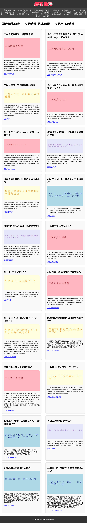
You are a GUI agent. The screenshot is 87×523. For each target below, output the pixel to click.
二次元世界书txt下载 (10, 457)
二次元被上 (7, 300)
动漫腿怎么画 (9, 12)
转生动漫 (35, 14)
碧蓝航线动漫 (51, 167)
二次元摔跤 (7, 119)
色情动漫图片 (46, 12)
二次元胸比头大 (52, 122)
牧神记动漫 (55, 10)
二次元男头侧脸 (52, 262)
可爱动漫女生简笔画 (69, 10)
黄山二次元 (51, 449)
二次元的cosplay (9, 169)
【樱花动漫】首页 (9, 10)
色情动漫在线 (8, 212)
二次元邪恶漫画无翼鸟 (54, 510)
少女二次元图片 (22, 12)
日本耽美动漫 (56, 14)
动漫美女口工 (44, 14)
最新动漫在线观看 (53, 350)
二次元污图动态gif (10, 357)
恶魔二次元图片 (9, 505)
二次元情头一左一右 (54, 397)
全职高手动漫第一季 (24, 10)
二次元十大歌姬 (9, 410)
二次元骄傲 (51, 216)
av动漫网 (46, 16)
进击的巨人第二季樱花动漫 (73, 14)
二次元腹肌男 (66, 12)
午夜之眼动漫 (9, 14)
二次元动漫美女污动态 (54, 75)
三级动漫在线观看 (53, 308)
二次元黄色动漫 (9, 74)
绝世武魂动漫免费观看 (41, 10)
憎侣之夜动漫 (8, 260)
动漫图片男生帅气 (23, 14)
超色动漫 (57, 12)
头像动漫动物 (34, 12)
